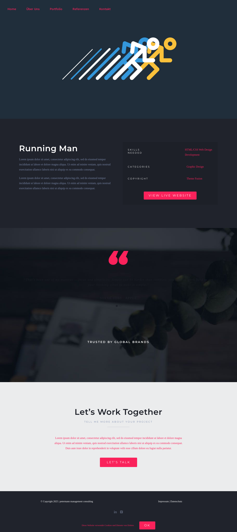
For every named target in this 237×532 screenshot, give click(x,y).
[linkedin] (115, 512)
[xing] (121, 512)
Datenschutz (176, 501)
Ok (147, 525)
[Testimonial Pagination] (117, 306)
